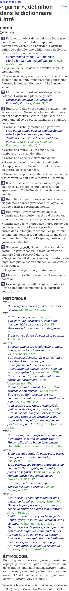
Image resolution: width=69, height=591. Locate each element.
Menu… (64, 8)
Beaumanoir (23, 402)
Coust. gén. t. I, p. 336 (37, 523)
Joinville (45, 409)
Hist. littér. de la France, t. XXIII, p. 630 (35, 446)
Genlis (21, 141)
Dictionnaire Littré (11, 1)
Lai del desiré (48, 391)
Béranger (55, 60)
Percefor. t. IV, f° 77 (21, 479)
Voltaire (25, 103)
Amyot (40, 501)
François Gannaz (22, 589)
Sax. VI (49, 324)
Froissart (13, 461)
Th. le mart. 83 (18, 339)
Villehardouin (17, 354)
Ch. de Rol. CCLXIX (32, 309)
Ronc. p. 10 (44, 317)
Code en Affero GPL (50, 589)
